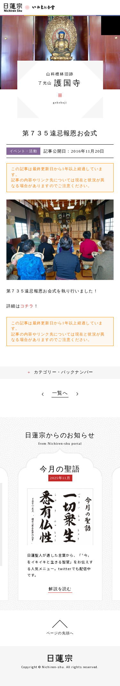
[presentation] (13, 524)
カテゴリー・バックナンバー (63, 372)
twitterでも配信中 (74, 568)
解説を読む (60, 589)
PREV (43, 394)
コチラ (27, 306)
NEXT (77, 394)
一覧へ (60, 393)
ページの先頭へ (60, 633)
